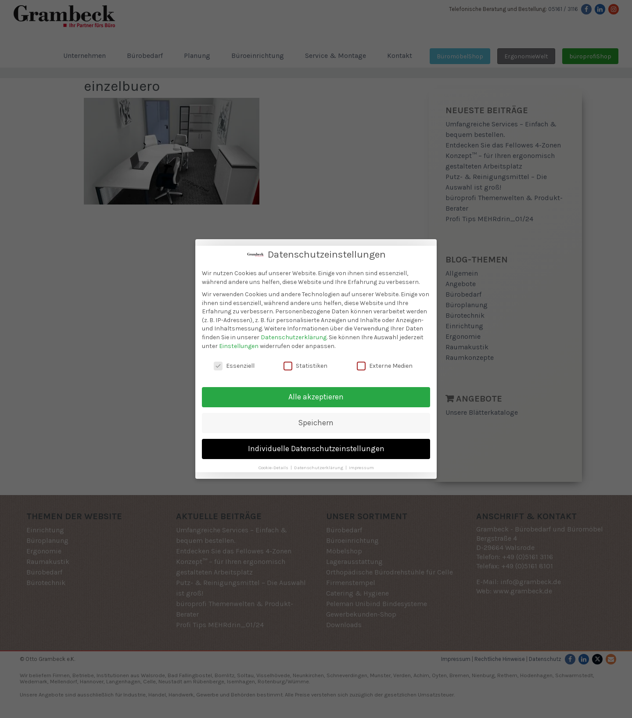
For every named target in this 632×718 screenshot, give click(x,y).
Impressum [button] (361, 467)
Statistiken (305, 365)
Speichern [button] (316, 421)
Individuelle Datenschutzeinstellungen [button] (316, 447)
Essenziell (234, 365)
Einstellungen (239, 344)
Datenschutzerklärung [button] (319, 467)
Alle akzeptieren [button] (316, 395)
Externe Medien (385, 365)
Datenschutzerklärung (294, 336)
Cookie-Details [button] (274, 467)
